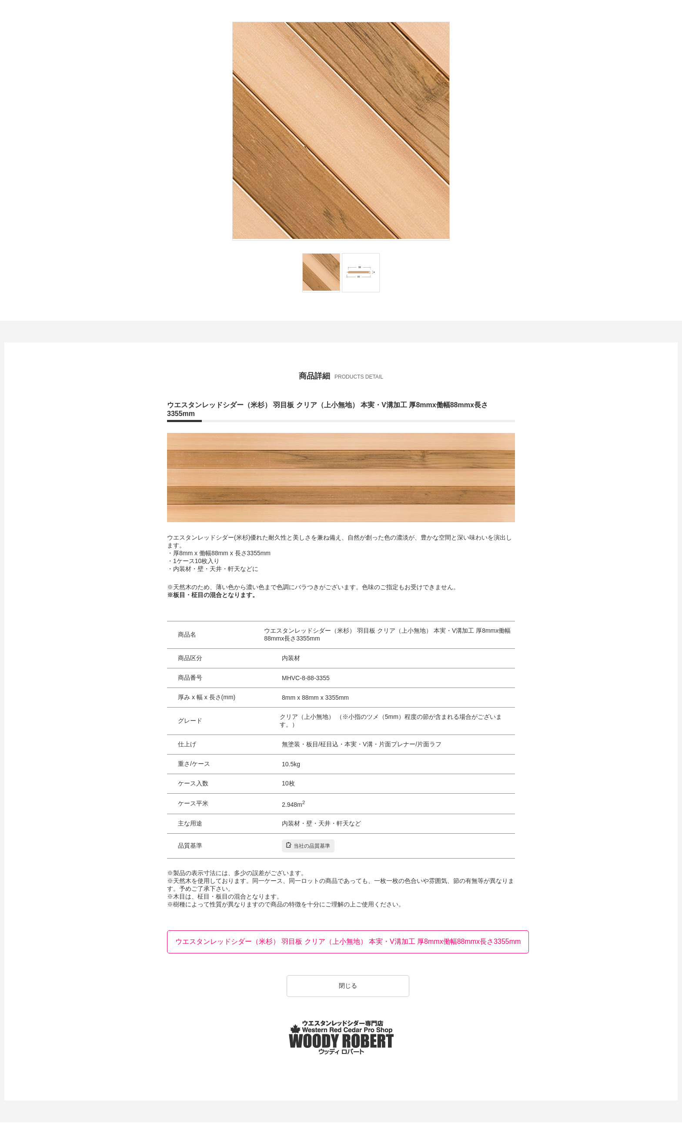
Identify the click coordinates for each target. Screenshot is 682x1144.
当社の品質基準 (308, 845)
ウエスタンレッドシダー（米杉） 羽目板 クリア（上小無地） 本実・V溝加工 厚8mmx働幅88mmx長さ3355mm (348, 941)
